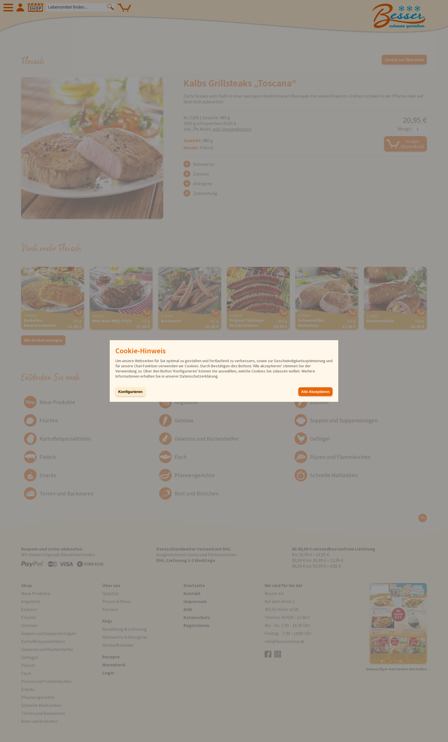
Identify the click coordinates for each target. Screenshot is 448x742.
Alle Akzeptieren (315, 392)
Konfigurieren (130, 392)
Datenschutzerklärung (199, 376)
